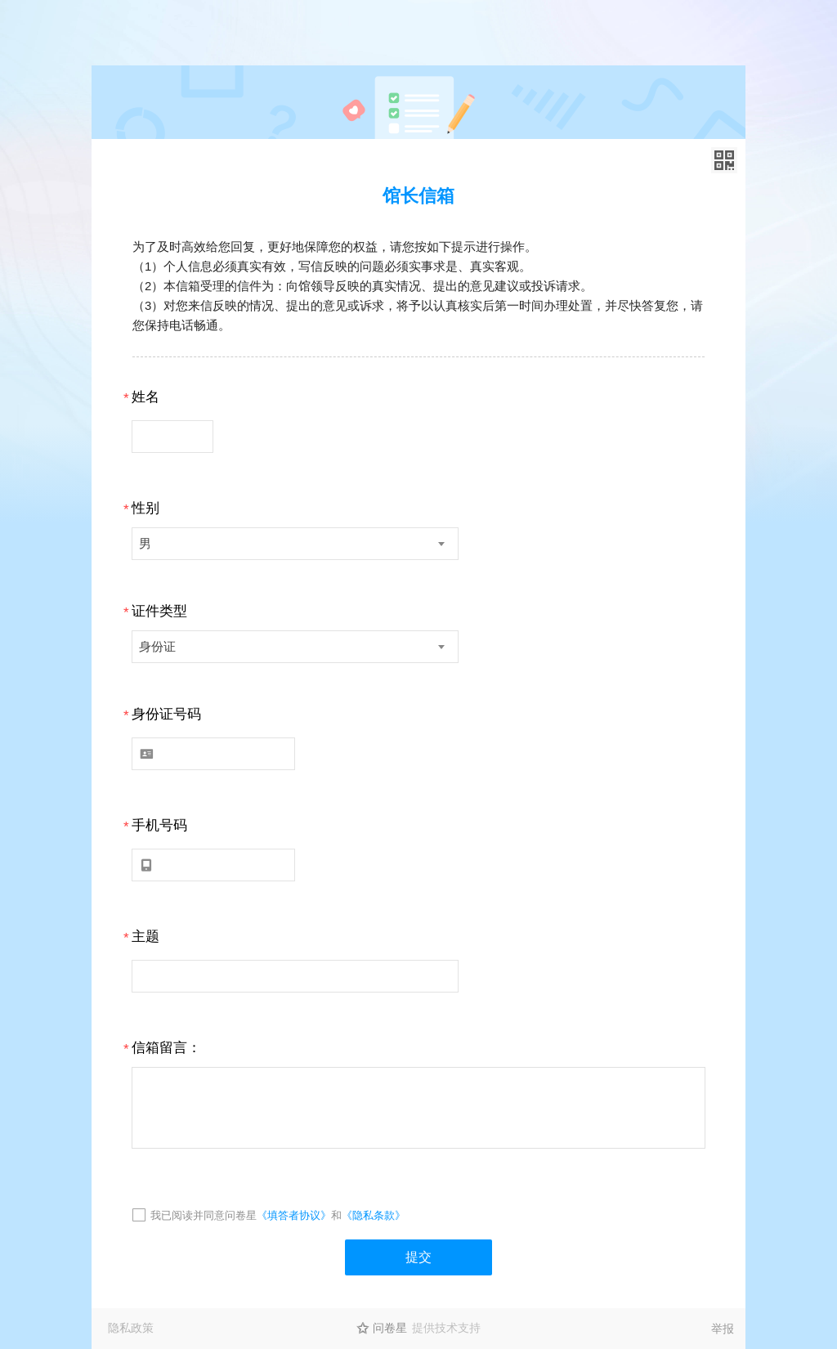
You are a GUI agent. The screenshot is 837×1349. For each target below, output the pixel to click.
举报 (722, 1328)
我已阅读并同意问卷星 (203, 1215)
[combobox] (295, 543)
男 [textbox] (145, 543)
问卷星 (390, 1327)
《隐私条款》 (373, 1215)
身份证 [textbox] (157, 646)
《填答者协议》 (294, 1215)
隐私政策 (131, 1327)
